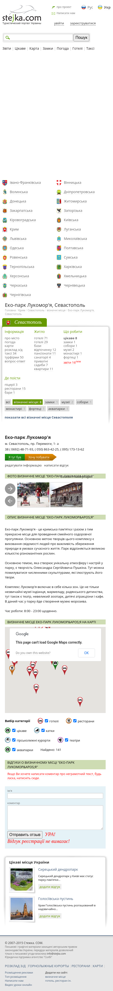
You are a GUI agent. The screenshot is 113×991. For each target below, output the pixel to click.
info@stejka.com (56, 953)
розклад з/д (14, 349)
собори (84, 402)
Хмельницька (75, 276)
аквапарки (58, 408)
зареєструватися (83, 23)
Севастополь (36, 310)
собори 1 (70, 345)
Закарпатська (21, 210)
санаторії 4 (42, 357)
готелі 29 (41, 342)
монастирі (15, 408)
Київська (71, 219)
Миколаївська (75, 238)
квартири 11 (43, 369)
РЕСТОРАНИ (81, 966)
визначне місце (55, 976)
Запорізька (73, 210)
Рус (90, 7)
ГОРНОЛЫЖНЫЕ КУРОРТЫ (48, 966)
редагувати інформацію (23, 465)
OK (86, 653)
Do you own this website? (33, 653)
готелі (54, 721)
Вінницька (72, 182)
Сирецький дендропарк (58, 869)
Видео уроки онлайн (18, 985)
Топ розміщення (15, 976)
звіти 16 (69, 362)
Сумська (71, 257)
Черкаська (18, 285)
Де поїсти (12, 378)
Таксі (90, 48)
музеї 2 (68, 349)
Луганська (72, 229)
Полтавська (73, 248)
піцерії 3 (11, 384)
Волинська (19, 191)
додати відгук (49, 886)
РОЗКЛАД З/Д (15, 966)
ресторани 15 (15, 388)
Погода (63, 48)
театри (75, 740)
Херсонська (19, 276)
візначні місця (56, 310)
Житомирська (75, 201)
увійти (59, 23)
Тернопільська (22, 266)
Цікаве (20, 48)
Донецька (18, 201)
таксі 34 (10, 353)
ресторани (86, 721)
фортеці (37, 408)
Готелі (77, 48)
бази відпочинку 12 (45, 347)
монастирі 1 (72, 353)
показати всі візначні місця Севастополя (39, 417)
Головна (10, 310)
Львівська (18, 238)
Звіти (6, 48)
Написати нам (66, 13)
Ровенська (18, 257)
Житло (39, 331)
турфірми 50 (14, 357)
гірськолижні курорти (33, 740)
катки (50, 730)
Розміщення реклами (19, 972)
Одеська (17, 248)
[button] (55, 665)
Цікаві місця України (29, 862)
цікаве (21, 730)
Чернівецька (74, 285)
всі (8, 402)
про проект (64, 7)
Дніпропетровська (79, 191)
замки (51, 402)
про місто (12, 338)
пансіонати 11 (45, 353)
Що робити (72, 331)
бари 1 (10, 392)
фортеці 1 (70, 357)
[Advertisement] (56, 116)
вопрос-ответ (15, 361)
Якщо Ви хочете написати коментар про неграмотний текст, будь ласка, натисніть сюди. (54, 776)
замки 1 (69, 342)
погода (10, 342)
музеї (67, 402)
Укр (107, 7)
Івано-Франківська (25, 182)
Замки (48, 48)
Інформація (14, 331)
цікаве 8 (70, 338)
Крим (14, 229)
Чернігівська (20, 294)
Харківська (73, 266)
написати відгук (56, 465)
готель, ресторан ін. (58, 980)
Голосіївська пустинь (55, 898)
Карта (34, 48)
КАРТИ (98, 966)
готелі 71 (41, 338)
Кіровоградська (23, 219)
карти (9, 345)
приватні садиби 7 (41, 363)
